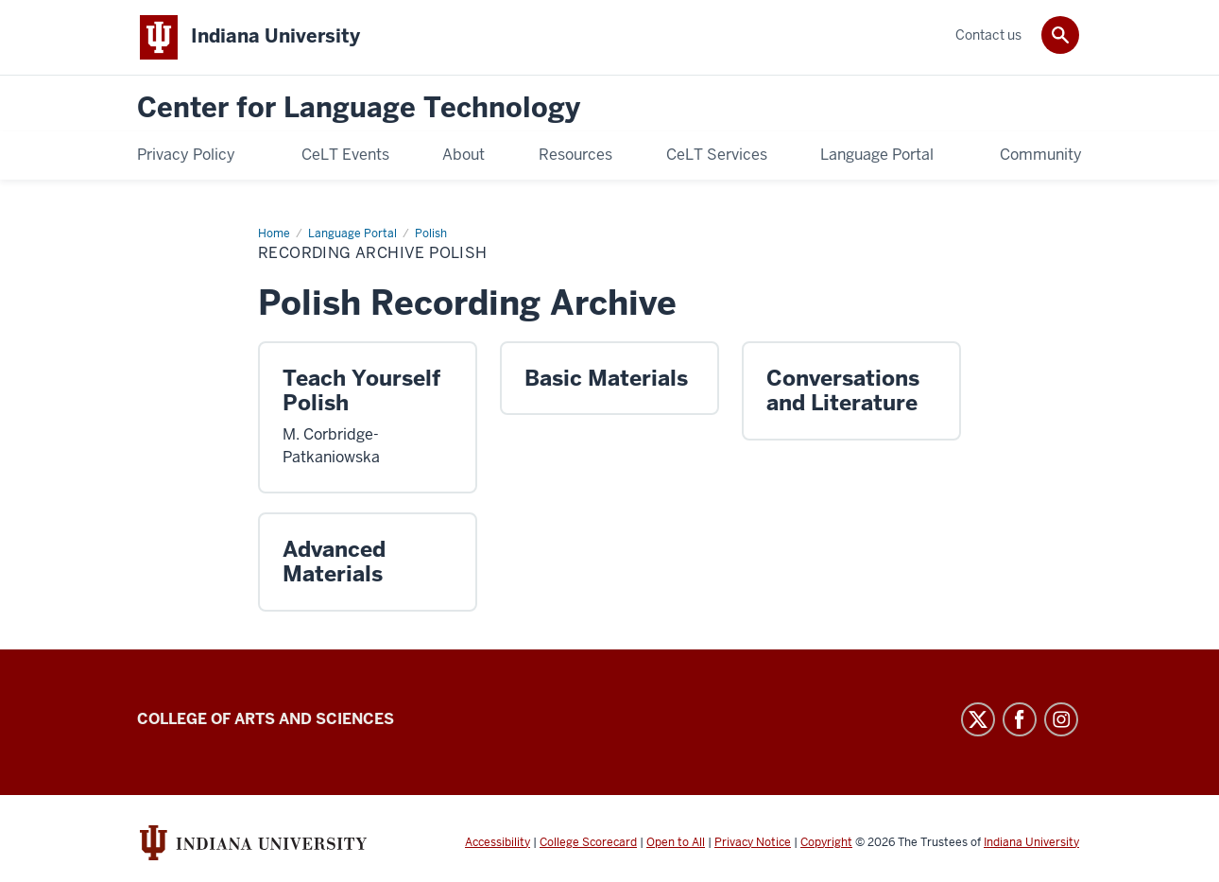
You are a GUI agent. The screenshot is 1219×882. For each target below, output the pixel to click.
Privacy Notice (752, 842)
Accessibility (497, 842)
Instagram (1061, 719)
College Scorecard (588, 842)
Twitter (978, 719)
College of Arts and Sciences (265, 719)
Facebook (1020, 719)
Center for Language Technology (358, 108)
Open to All (675, 842)
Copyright (826, 842)
